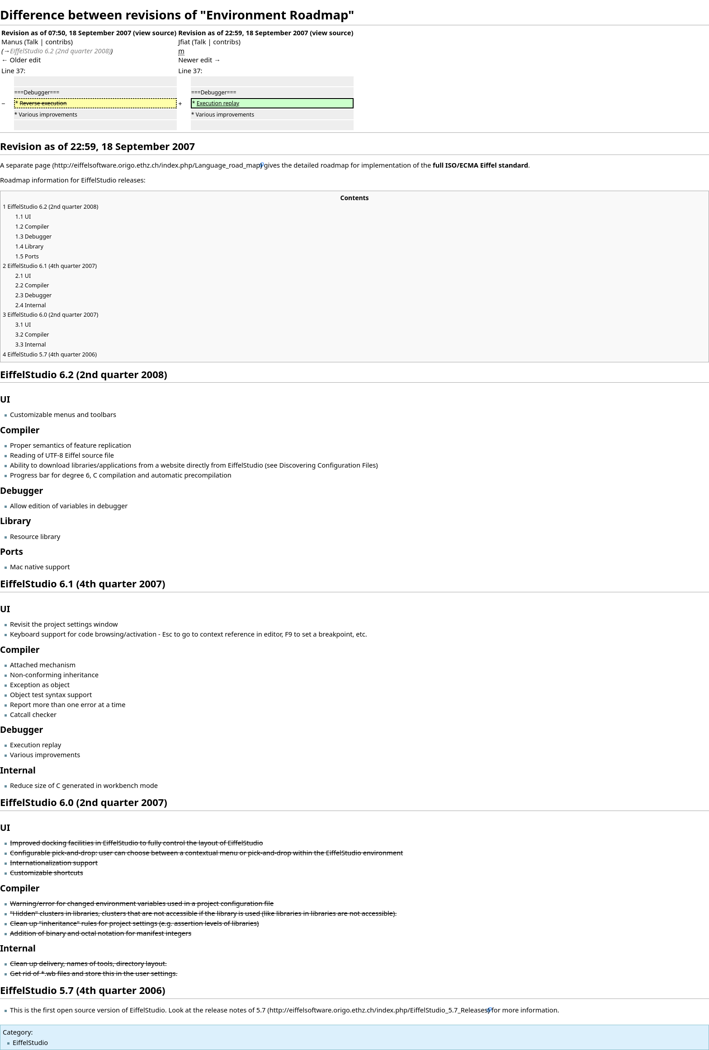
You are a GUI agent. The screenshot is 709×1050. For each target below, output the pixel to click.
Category (17, 1031)
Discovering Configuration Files (327, 464)
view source (154, 32)
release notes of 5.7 (235, 1009)
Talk (32, 41)
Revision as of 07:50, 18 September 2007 (66, 32)
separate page (28, 164)
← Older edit (21, 59)
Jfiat (184, 41)
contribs (58, 41)
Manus (12, 41)
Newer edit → (199, 59)
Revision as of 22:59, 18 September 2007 (243, 32)
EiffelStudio (30, 1042)
